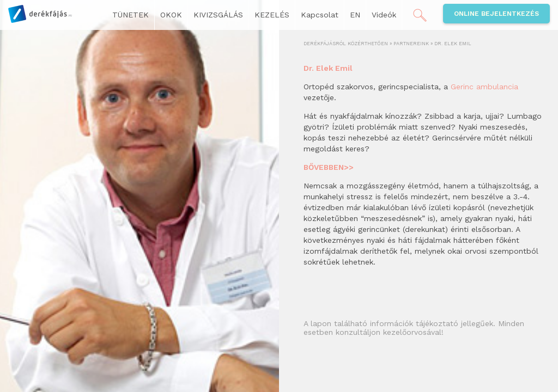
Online (496, 13)
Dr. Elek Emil (328, 68)
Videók (384, 14)
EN (355, 14)
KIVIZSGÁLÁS (218, 14)
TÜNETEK (130, 14)
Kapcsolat (319, 14)
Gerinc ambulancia (484, 86)
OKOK (171, 14)
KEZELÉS (271, 14)
